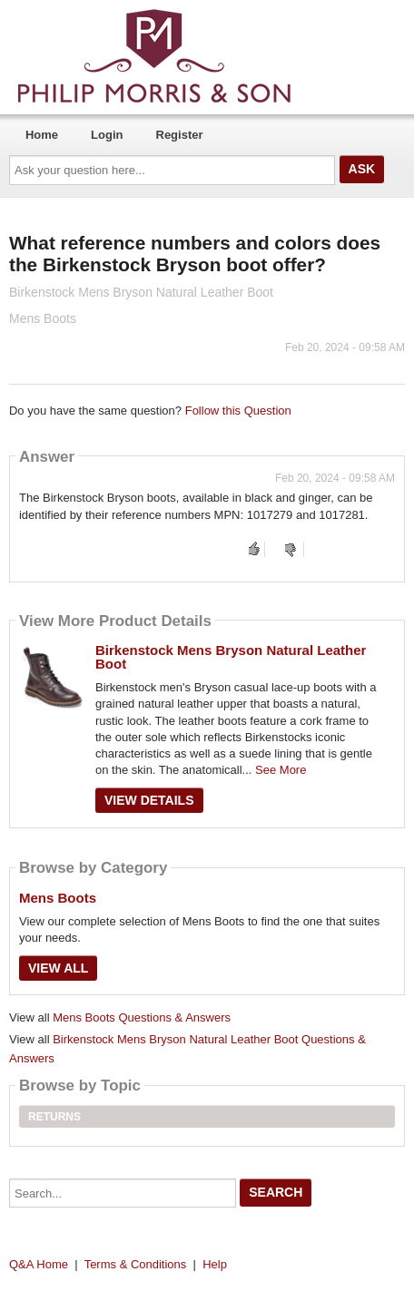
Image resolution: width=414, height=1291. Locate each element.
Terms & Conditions (135, 1264)
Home (41, 135)
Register (179, 135)
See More (280, 770)
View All (58, 968)
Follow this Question (238, 410)
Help (214, 1264)
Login (107, 135)
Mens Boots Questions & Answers (142, 1017)
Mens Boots (57, 897)
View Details (149, 800)
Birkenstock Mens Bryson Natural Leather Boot (230, 656)
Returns (54, 1116)
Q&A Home (38, 1264)
